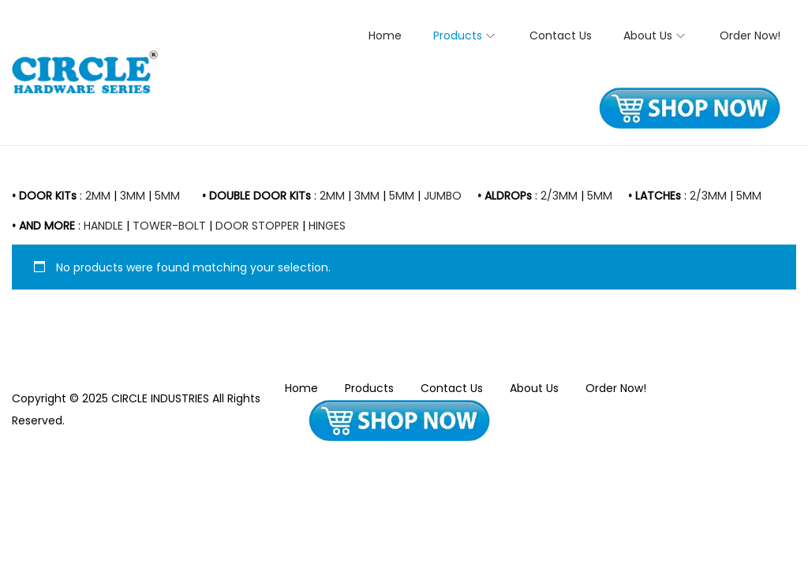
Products (369, 388)
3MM (132, 196)
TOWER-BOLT (169, 226)
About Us (534, 388)
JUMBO (443, 196)
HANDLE (103, 226)
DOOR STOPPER (257, 226)
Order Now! (615, 388)
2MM (97, 196)
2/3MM (559, 196)
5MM (167, 196)
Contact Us (452, 388)
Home (301, 388)
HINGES (327, 226)
